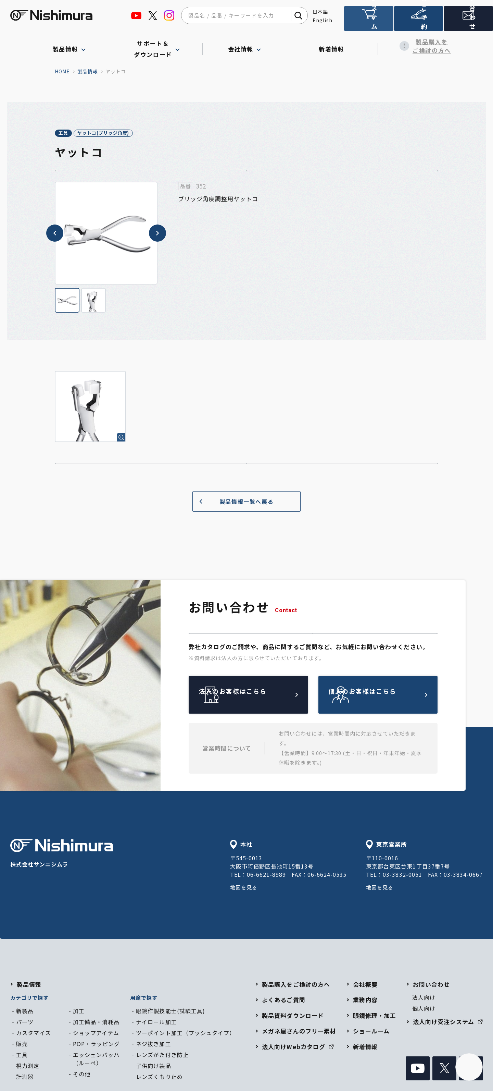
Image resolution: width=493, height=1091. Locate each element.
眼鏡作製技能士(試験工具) (170, 1012)
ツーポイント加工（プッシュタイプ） (185, 1034)
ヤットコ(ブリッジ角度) (126, 133)
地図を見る (244, 888)
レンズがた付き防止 (162, 1056)
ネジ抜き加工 (153, 1045)
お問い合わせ (431, 985)
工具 (70, 133)
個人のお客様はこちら (394, 695)
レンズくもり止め (159, 1078)
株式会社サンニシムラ (61, 855)
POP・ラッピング (96, 1045)
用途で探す (143, 998)
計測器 (25, 1078)
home (62, 71)
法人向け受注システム (369, 21)
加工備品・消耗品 (96, 1023)
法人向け (423, 998)
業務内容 (365, 1000)
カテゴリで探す (29, 998)
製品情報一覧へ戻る (233, 502)
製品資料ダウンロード (293, 1016)
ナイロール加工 (156, 1023)
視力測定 (27, 1067)
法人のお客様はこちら (264, 695)
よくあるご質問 (283, 1000)
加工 (79, 1012)
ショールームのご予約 (419, 21)
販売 (22, 1045)
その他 (81, 1075)
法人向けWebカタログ (297, 1047)
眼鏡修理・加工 (374, 1016)
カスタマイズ (33, 1034)
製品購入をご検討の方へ (421, 46)
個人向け (423, 1009)
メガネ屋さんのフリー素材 (299, 1032)
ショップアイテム (96, 1034)
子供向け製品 (153, 1067)
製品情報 (87, 71)
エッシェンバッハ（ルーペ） (96, 1060)
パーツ (25, 1023)
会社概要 (365, 985)
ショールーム (371, 1032)
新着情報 (333, 45)
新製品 (25, 1012)
